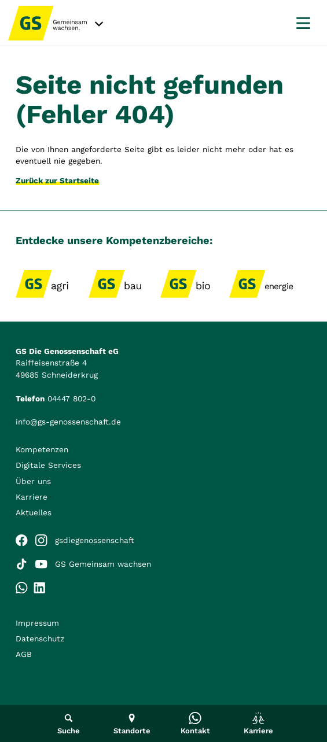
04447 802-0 (71, 398)
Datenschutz (40, 638)
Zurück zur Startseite (57, 180)
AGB (24, 654)
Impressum (37, 622)
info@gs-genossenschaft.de (68, 421)
